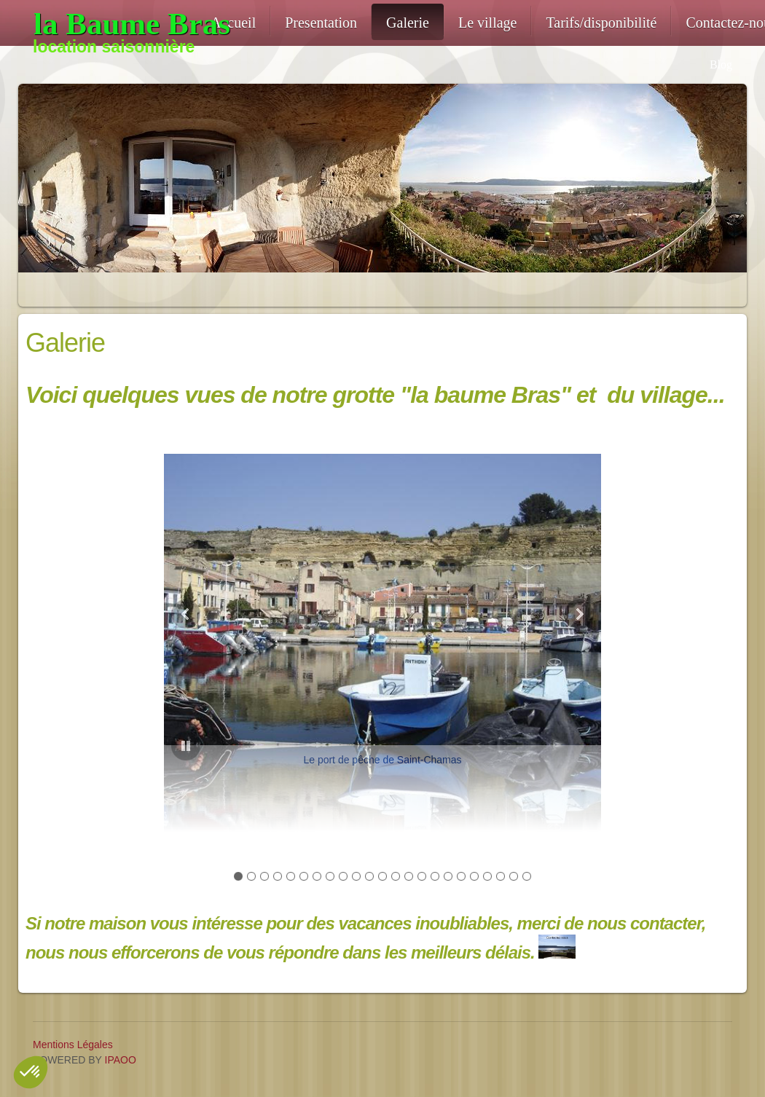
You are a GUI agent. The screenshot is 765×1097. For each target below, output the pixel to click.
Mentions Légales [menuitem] (73, 1044)
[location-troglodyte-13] (114, 24)
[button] (382, 611)
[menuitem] (233, 22)
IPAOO (120, 1060)
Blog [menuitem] (721, 64)
